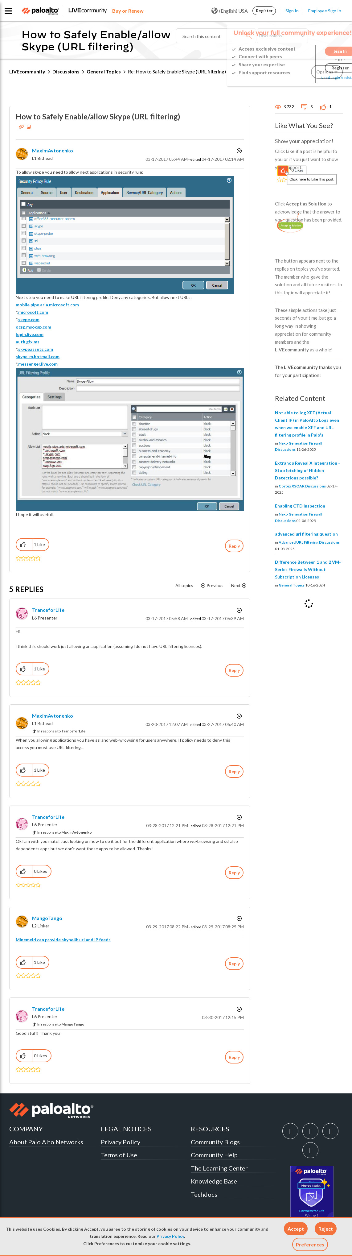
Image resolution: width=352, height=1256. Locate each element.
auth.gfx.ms (27, 341)
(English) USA (229, 11)
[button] (296, 1228)
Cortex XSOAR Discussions (302, 486)
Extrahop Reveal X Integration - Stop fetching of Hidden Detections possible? (307, 470)
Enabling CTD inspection (300, 505)
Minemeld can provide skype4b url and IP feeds (63, 939)
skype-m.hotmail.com (37, 356)
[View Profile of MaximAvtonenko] (52, 150)
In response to (61, 731)
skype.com (28, 319)
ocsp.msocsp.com (33, 327)
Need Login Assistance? (315, 77)
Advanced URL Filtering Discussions (309, 542)
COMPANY (26, 1129)
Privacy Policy (170, 1236)
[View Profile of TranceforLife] (48, 610)
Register (264, 10)
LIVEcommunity (27, 71)
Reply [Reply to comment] (234, 670)
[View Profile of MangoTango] (47, 918)
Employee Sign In (324, 10)
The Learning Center (219, 1168)
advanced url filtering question (306, 534)
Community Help (214, 1155)
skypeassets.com (35, 349)
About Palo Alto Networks (46, 1142)
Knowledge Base (214, 1181)
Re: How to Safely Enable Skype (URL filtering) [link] (177, 71)
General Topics (104, 71)
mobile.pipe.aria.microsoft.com (47, 304)
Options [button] (238, 150)
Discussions (66, 71)
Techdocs (204, 1194)
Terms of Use (119, 1155)
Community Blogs (215, 1142)
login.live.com (29, 334)
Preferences (310, 1244)
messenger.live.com (38, 364)
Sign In (292, 10)
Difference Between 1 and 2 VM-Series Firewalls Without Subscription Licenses (308, 569)
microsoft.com (33, 312)
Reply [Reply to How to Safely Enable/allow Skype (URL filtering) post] (234, 546)
